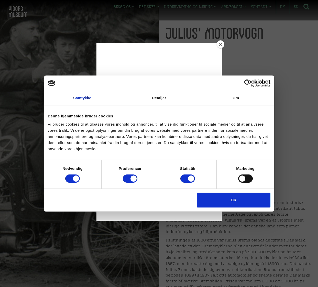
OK (234, 200)
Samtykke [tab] (82, 98)
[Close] (220, 44)
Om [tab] (236, 98)
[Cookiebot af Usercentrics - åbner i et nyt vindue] (248, 83)
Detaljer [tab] (159, 98)
